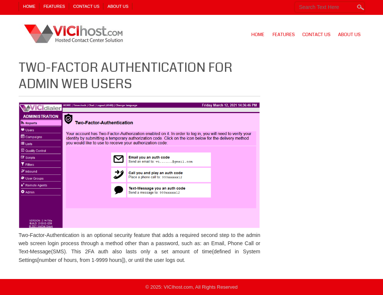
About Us (117, 6)
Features (54, 6)
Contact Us (86, 6)
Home (29, 6)
